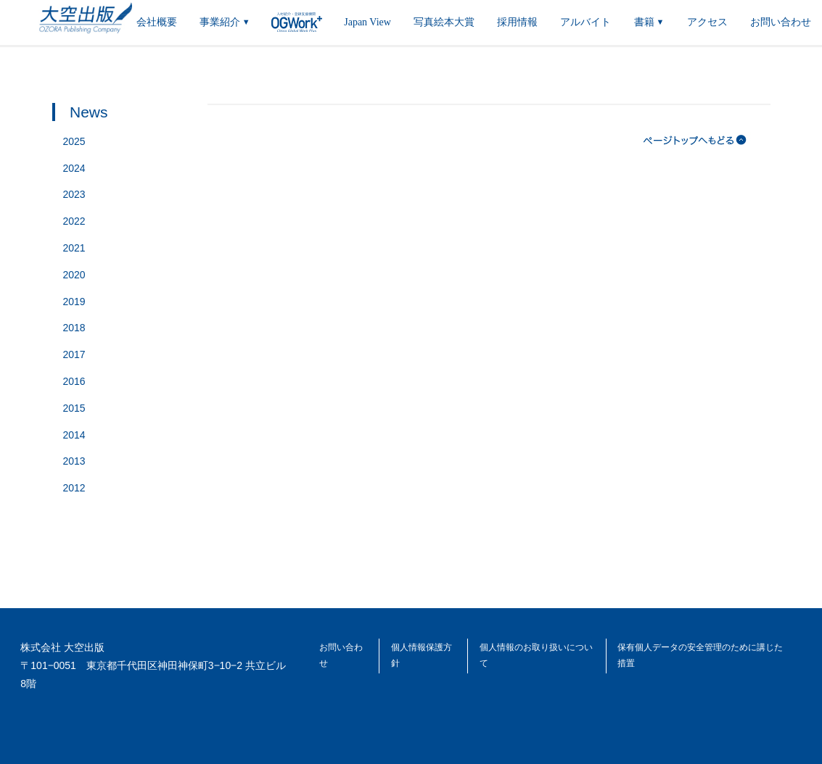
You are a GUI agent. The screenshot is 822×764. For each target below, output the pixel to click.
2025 (74, 141)
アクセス (707, 22)
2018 (74, 327)
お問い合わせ (780, 22)
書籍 (649, 23)
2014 (74, 435)
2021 (74, 248)
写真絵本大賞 (444, 22)
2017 (74, 354)
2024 (74, 168)
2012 (74, 488)
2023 (74, 194)
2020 (74, 275)
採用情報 (517, 22)
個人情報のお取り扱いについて (536, 655)
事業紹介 (225, 23)
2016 (74, 381)
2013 (74, 461)
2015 (74, 408)
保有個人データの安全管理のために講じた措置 (700, 655)
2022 (74, 221)
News (89, 112)
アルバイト (585, 22)
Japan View (367, 22)
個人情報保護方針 (421, 655)
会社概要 (156, 22)
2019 (74, 301)
